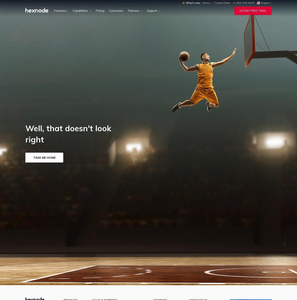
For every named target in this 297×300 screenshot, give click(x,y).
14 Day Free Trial (253, 10)
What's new (191, 2)
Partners (135, 10)
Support (153, 10)
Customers (116, 10)
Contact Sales (222, 2)
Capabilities (82, 10)
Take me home (44, 157)
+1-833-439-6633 (243, 2)
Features (61, 10)
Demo (207, 2)
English (264, 3)
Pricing (100, 10)
